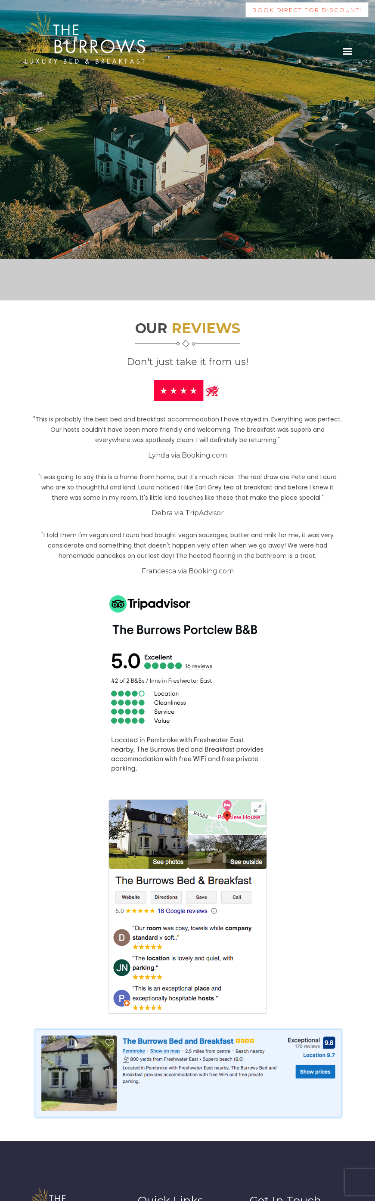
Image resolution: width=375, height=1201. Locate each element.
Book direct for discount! (307, 9)
